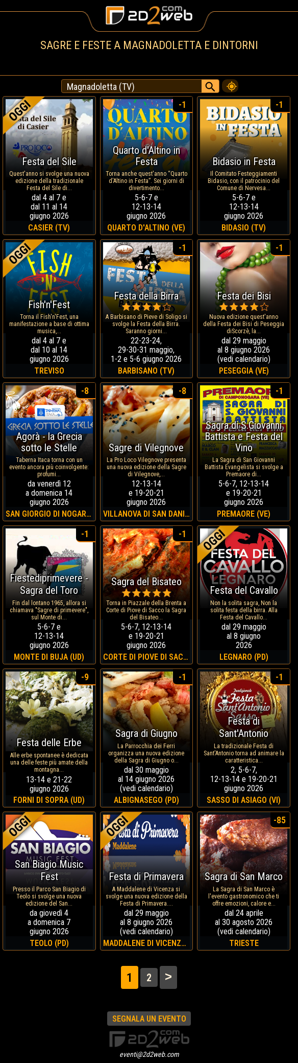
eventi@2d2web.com (149, 1054)
